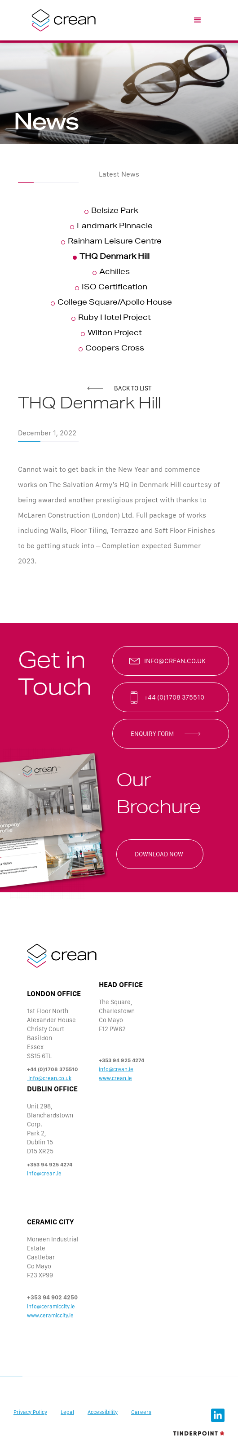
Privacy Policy (30, 1412)
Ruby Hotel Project (114, 318)
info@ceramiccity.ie (51, 1306)
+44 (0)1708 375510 (174, 697)
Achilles (114, 272)
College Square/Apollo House (114, 303)
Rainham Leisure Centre (115, 242)
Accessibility (103, 1412)
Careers (141, 1412)
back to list (132, 388)
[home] (61, 20)
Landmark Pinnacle (115, 226)
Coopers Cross (114, 349)
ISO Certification (114, 288)
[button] (197, 20)
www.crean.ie (115, 1078)
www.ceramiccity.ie (50, 1315)
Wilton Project (115, 333)
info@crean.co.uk (175, 661)
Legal (67, 1412)
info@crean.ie (116, 1069)
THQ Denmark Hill (114, 257)
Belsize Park (114, 211)
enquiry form (152, 733)
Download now (159, 854)
